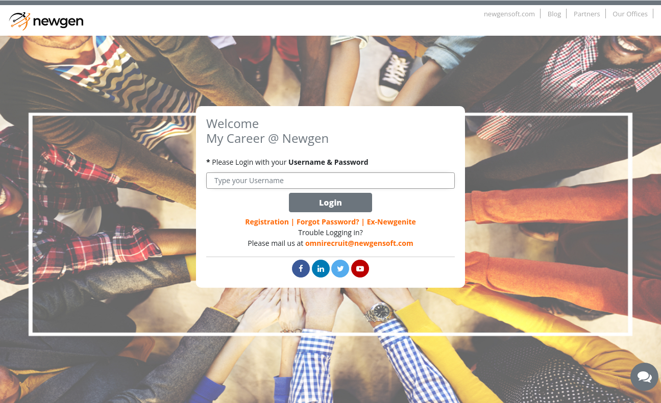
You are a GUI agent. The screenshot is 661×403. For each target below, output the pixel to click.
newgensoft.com (509, 13)
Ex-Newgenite (391, 221)
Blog (554, 13)
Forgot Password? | (331, 221)
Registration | (270, 221)
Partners (587, 13)
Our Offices (630, 13)
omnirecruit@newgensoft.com (359, 243)
